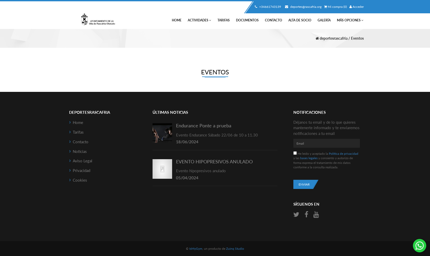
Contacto (273, 20)
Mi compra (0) (335, 7)
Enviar (304, 184)
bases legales (309, 158)
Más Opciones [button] (350, 20)
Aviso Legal (82, 160)
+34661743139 (267, 7)
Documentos (247, 20)
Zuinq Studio (235, 249)
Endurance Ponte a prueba (203, 125)
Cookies (80, 180)
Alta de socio (299, 20)
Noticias (80, 151)
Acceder (356, 7)
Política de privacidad (343, 154)
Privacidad (81, 170)
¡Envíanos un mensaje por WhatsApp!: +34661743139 (419, 245)
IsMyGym (195, 249)
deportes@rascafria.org (303, 7)
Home (176, 20)
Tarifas (223, 20)
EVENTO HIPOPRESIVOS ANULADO (214, 161)
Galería (324, 20)
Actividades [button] (199, 20)
